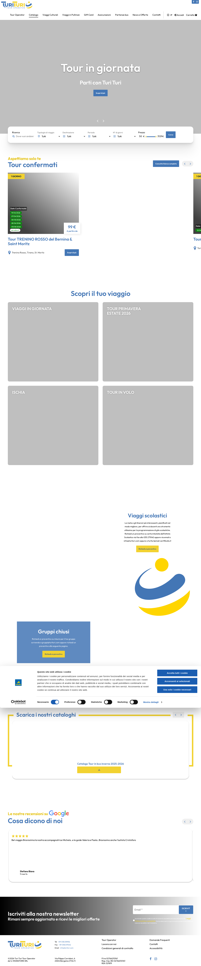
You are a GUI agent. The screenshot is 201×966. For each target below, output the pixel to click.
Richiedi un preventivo (147, 576)
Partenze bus (121, 14)
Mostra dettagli (151, 960)
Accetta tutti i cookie (177, 931)
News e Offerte (140, 14)
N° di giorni (118, 132)
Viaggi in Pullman (71, 14)
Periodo (91, 132)
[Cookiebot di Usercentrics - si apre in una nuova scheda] (18, 960)
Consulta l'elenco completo (163, 163)
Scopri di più (100, 93)
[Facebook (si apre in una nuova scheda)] (193, 1)
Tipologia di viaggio (45, 132)
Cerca (171, 134)
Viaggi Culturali (50, 14)
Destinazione (68, 132)
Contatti (156, 14)
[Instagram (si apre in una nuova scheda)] (197, 1)
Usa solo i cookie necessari (177, 948)
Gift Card (88, 14)
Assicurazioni (104, 14)
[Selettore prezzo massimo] (151, 136)
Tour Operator (17, 14)
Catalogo (33, 14)
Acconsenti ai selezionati (177, 939)
